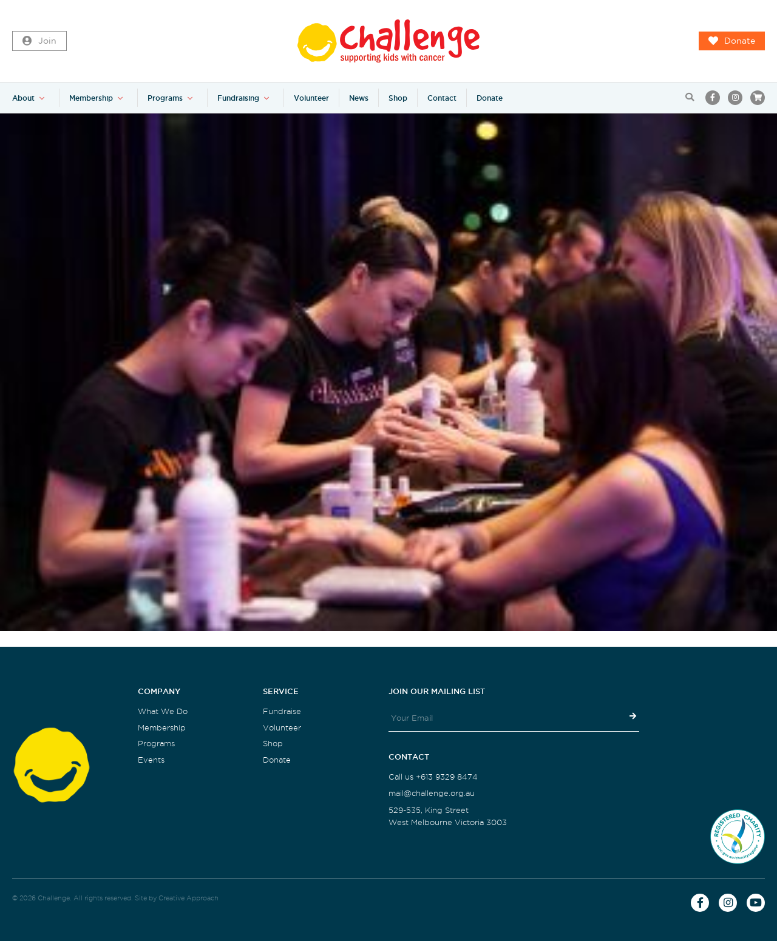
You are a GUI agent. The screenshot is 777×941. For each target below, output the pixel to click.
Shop (397, 98)
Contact (441, 98)
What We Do (163, 711)
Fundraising (238, 98)
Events (151, 760)
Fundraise (282, 711)
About (23, 98)
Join (39, 41)
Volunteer (311, 98)
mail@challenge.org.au (431, 793)
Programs (165, 98)
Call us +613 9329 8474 (433, 777)
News (358, 98)
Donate (731, 41)
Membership (91, 98)
